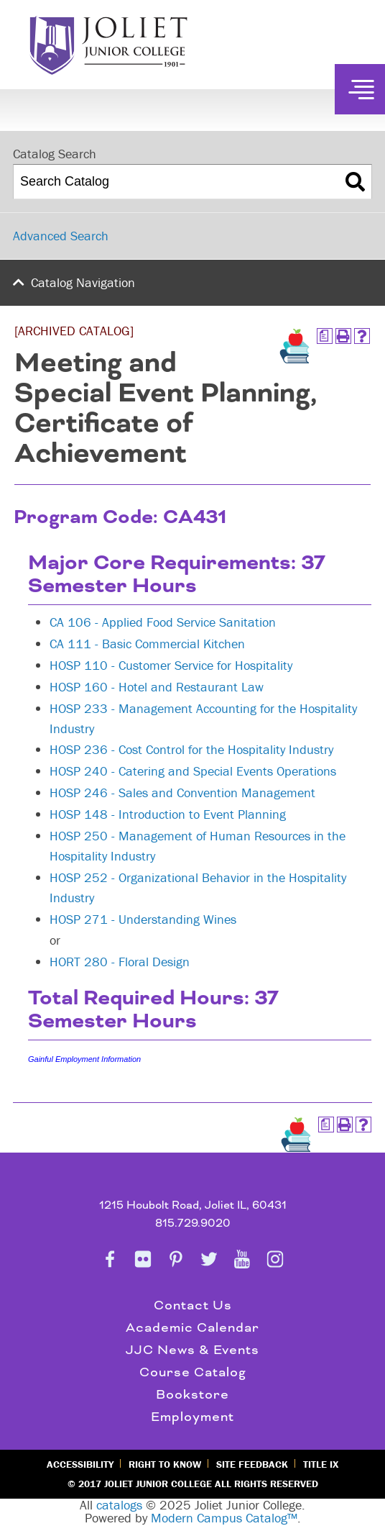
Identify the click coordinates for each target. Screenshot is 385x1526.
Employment (192, 1417)
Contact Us (193, 1305)
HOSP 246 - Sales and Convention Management (182, 792)
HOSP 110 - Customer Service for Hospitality (171, 665)
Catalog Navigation (83, 282)
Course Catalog (192, 1372)
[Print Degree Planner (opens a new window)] (325, 336)
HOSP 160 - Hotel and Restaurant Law (157, 686)
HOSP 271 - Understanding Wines (143, 919)
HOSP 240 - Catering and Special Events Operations (193, 771)
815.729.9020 (193, 1223)
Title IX (320, 1464)
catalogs (119, 1505)
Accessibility (80, 1464)
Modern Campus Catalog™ (224, 1517)
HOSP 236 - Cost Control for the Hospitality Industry (191, 749)
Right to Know (165, 1464)
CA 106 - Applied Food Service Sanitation (163, 622)
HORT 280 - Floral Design (120, 961)
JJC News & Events (192, 1350)
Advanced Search (60, 235)
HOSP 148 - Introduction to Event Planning (168, 814)
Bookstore (192, 1395)
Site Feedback (252, 1464)
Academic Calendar (192, 1328)
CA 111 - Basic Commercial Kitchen (147, 643)
